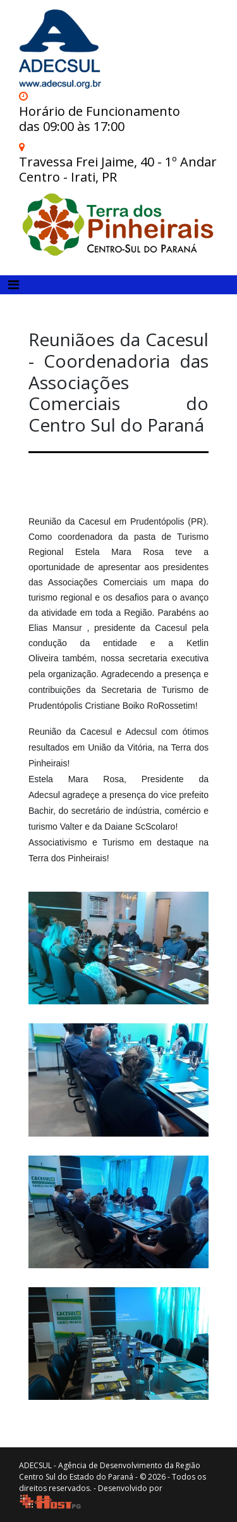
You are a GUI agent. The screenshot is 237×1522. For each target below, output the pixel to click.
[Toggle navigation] (13, 284)
